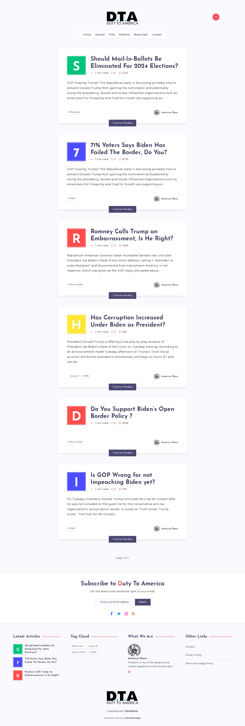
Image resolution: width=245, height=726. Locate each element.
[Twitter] (119, 613)
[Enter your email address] (114, 601)
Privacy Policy (193, 655)
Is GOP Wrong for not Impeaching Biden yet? (122, 479)
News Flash (141, 34)
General (100, 34)
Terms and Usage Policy (199, 663)
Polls (112, 34)
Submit (143, 602)
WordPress (131, 711)
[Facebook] (112, 613)
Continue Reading (122, 123)
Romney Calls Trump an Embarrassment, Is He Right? (131, 235)
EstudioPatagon (133, 718)
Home (87, 34)
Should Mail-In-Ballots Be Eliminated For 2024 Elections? (134, 62)
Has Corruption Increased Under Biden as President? (127, 321)
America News (137, 658)
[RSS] (133, 613)
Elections (75, 112)
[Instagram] (126, 613)
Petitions (124, 34)
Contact (157, 34)
